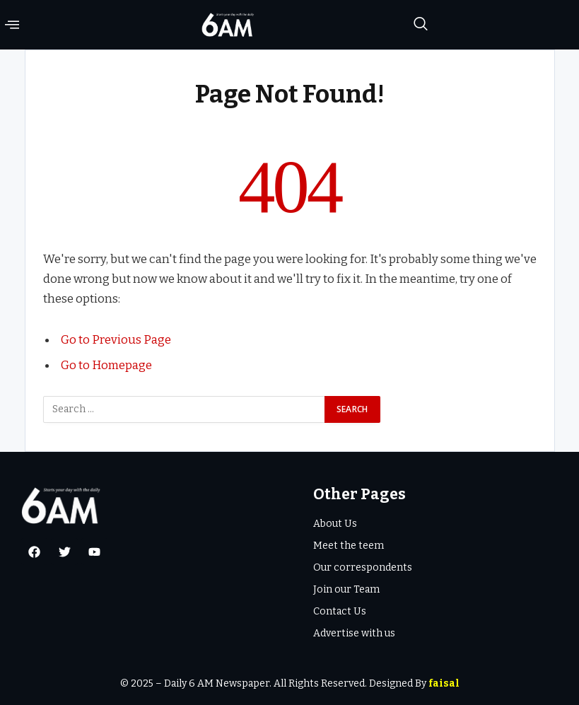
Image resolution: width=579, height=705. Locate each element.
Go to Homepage (106, 365)
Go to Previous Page (116, 339)
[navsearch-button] (421, 25)
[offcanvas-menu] (12, 25)
